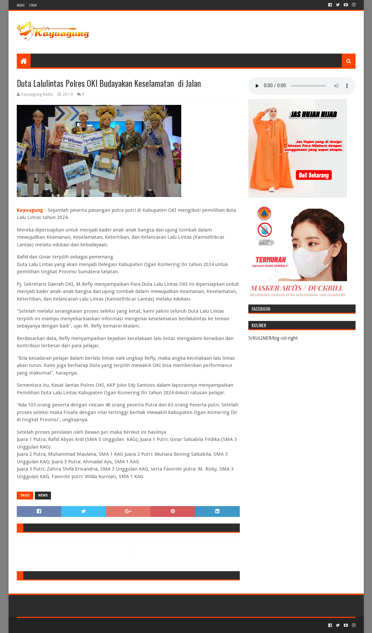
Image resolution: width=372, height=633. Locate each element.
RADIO (20, 5)
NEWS (43, 495)
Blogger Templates (91, 625)
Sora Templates (53, 625)
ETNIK (33, 5)
